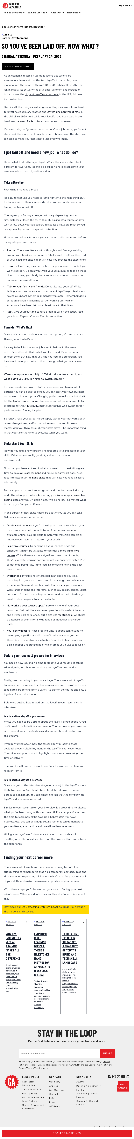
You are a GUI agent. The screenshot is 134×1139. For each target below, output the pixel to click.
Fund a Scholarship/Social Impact (86, 1093)
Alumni (80, 1081)
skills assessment (30, 473)
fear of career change (25, 401)
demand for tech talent (30, 121)
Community (84, 1077)
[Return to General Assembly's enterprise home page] (11, 5)
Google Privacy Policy (98, 1064)
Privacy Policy (30, 1093)
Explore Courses (36, 12)
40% (67, 300)
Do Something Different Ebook (40, 907)
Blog (4, 27)
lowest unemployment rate (63, 112)
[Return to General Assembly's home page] (12, 1082)
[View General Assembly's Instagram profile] (114, 1076)
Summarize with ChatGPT (18, 66)
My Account (125, 5)
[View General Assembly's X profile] (118, 1076)
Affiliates (54, 1106)
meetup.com (65, 615)
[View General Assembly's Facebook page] (109, 1076)
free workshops (60, 585)
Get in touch (123, 1086)
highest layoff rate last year (42, 94)
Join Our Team (57, 1090)
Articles (53, 1086)
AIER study (31, 406)
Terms (117, 1127)
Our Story (54, 1081)
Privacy (125, 1127)
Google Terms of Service (30, 1068)
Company (55, 1077)
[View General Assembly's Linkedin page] (127, 1076)
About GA (56, 12)
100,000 (49, 85)
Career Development (15, 38)
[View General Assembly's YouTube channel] (123, 1076)
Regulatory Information (103, 1127)
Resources (72, 12)
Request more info (67, 1133)
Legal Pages (31, 1077)
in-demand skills (35, 477)
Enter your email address (34, 1053)
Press (52, 1102)
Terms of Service (37, 1064)
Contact (53, 1094)
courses (71, 530)
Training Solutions (12, 12)
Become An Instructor (88, 1086)
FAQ (51, 1098)
